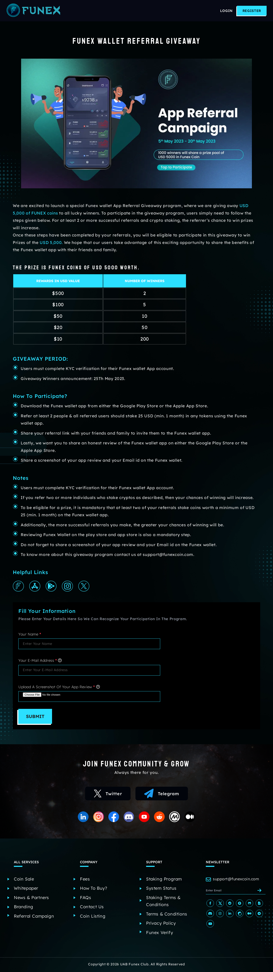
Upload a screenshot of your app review (59, 688)
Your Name (29, 635)
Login (226, 11)
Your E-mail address (40, 661)
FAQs (85, 898)
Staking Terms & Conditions (163, 902)
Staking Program (164, 879)
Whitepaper (26, 889)
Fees (85, 879)
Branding (23, 907)
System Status (161, 889)
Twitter (107, 795)
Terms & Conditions (166, 914)
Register (252, 11)
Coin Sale (24, 879)
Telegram (162, 795)
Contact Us (92, 907)
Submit (36, 718)
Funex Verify (159, 933)
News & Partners (31, 898)
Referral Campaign (34, 917)
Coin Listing (92, 917)
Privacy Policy (161, 924)
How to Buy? (93, 889)
